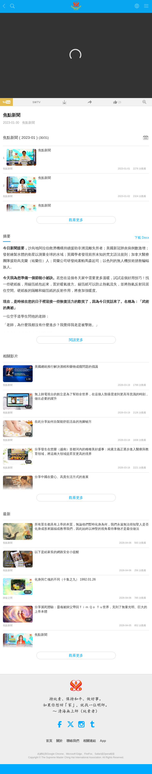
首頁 (49, 740)
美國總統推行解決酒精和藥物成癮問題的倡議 (66, 366)
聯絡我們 (72, 740)
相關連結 (89, 740)
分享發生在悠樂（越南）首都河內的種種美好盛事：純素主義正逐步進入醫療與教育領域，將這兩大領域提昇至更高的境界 (92, 451)
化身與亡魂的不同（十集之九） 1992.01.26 (65, 579)
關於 (59, 740)
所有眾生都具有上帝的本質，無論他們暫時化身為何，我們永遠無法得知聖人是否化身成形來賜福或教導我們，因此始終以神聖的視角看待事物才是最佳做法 (92, 526)
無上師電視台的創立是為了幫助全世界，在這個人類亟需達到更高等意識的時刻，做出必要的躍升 (92, 396)
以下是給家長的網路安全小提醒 (57, 552)
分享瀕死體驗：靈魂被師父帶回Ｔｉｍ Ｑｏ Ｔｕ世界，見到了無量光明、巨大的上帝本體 (91, 609)
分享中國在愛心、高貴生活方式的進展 (61, 477)
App (103, 740)
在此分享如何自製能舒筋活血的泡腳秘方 (63, 421)
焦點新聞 (28, 122)
